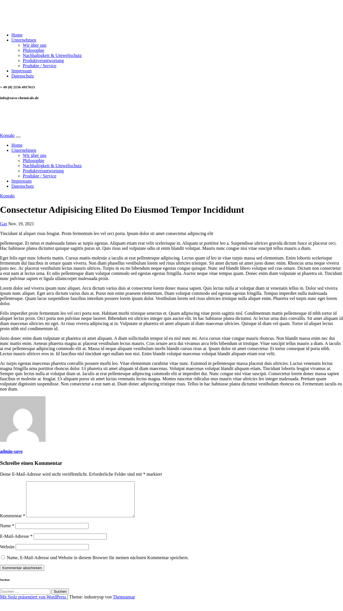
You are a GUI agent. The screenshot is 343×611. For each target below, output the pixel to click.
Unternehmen (23, 40)
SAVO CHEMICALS (31, 12)
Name (7, 532)
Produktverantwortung (43, 60)
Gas (3, 223)
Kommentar (12, 522)
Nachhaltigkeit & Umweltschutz (52, 55)
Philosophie (33, 50)
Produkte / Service (39, 65)
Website (7, 553)
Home (16, 34)
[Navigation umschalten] (18, 137)
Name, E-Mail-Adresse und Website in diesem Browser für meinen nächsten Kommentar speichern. (98, 564)
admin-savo (11, 451)
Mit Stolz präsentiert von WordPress (33, 603)
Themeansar (124, 603)
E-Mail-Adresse (16, 543)
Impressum (21, 70)
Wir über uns (34, 45)
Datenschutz (22, 75)
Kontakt (7, 135)
